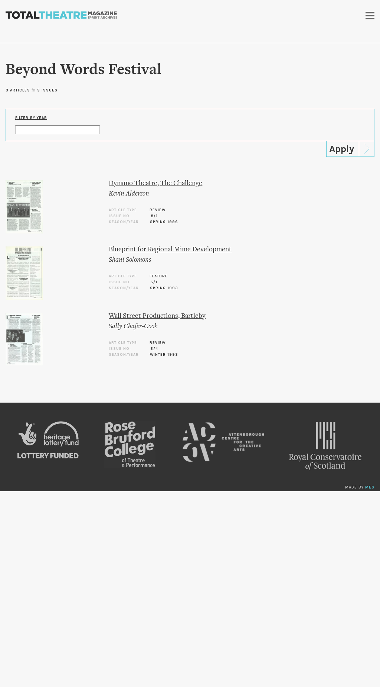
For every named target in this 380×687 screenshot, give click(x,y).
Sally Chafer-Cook (133, 326)
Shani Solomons (130, 260)
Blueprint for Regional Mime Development (170, 249)
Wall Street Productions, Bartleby (157, 316)
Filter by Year (31, 118)
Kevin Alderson (129, 193)
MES (369, 487)
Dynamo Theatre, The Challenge (155, 183)
